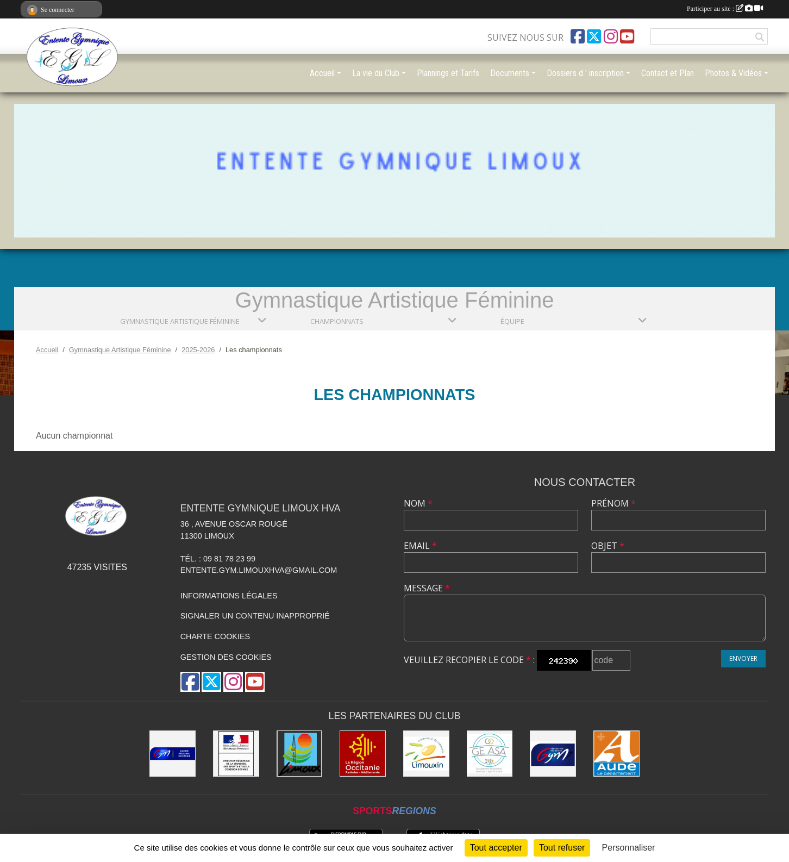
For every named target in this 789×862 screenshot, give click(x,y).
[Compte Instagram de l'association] (611, 36)
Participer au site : (725, 9)
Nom (418, 503)
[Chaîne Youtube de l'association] (627, 36)
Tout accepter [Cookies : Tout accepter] (496, 847)
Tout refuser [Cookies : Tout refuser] (562, 847)
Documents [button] (509, 73)
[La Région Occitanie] (363, 753)
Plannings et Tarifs (448, 73)
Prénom (613, 503)
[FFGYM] (553, 753)
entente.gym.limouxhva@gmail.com (258, 570)
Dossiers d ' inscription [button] (585, 73)
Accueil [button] (322, 73)
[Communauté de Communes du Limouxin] (426, 753)
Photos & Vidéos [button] (733, 73)
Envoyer (743, 658)
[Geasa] (490, 753)
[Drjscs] (236, 753)
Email (420, 546)
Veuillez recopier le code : (469, 660)
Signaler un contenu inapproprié (255, 615)
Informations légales (229, 595)
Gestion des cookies (226, 657)
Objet (607, 546)
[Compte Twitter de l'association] (594, 36)
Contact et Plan (667, 73)
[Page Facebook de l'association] (578, 36)
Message (427, 588)
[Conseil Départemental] (616, 753)
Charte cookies (215, 636)
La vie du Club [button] (375, 73)
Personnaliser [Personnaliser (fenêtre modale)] (628, 847)
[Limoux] (300, 753)
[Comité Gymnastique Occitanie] (172, 753)
